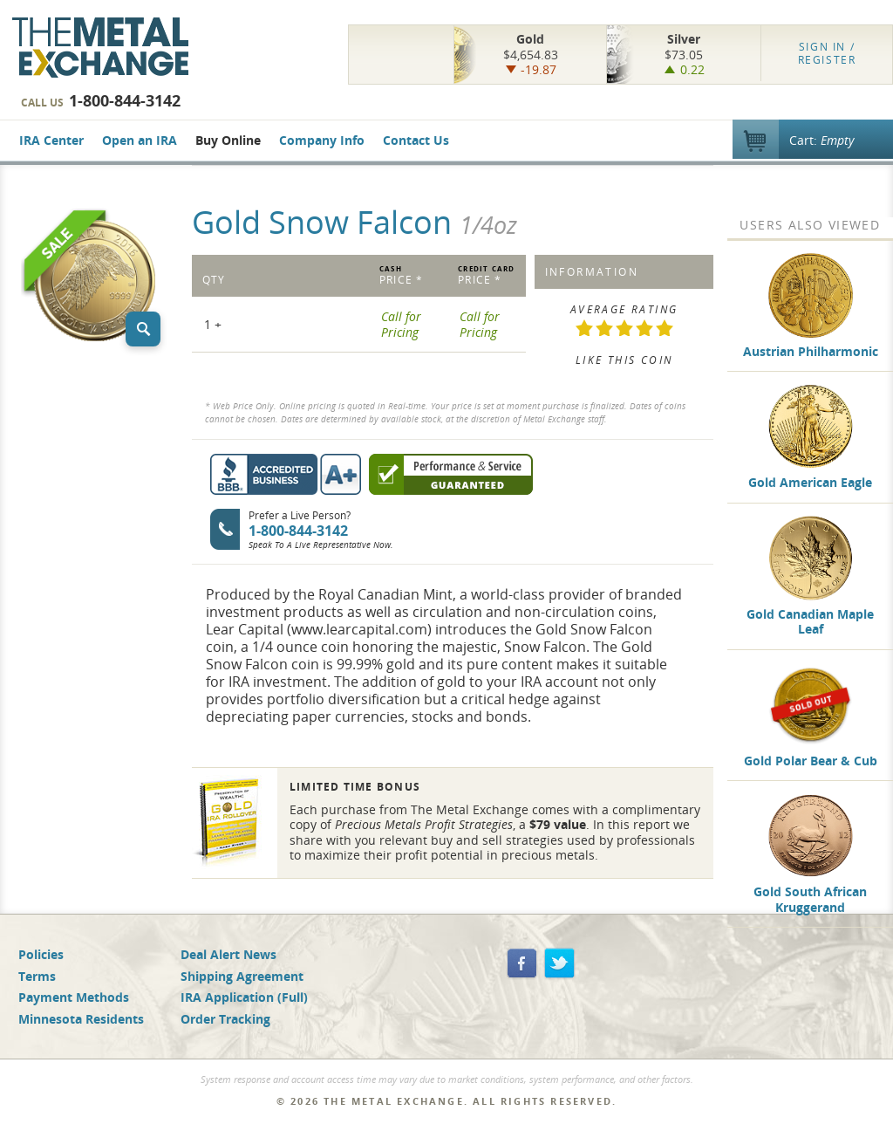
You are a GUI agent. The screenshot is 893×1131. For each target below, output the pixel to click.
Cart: (821, 140)
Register (827, 53)
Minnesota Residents (81, 1019)
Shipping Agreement (242, 976)
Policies (41, 954)
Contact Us (416, 140)
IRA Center (51, 140)
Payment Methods (73, 997)
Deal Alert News (228, 954)
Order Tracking (225, 1019)
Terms (37, 976)
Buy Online (228, 140)
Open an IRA (139, 140)
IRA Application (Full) (244, 997)
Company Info (322, 140)
